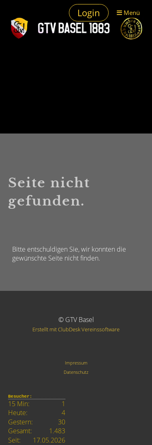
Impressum (76, 363)
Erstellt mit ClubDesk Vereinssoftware (76, 329)
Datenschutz (76, 372)
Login (88, 12)
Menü (128, 12)
